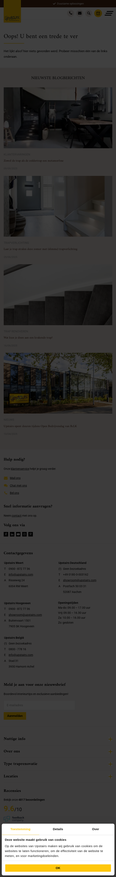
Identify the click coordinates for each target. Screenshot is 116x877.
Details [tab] (58, 829)
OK (58, 868)
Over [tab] (95, 829)
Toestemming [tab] (20, 829)
